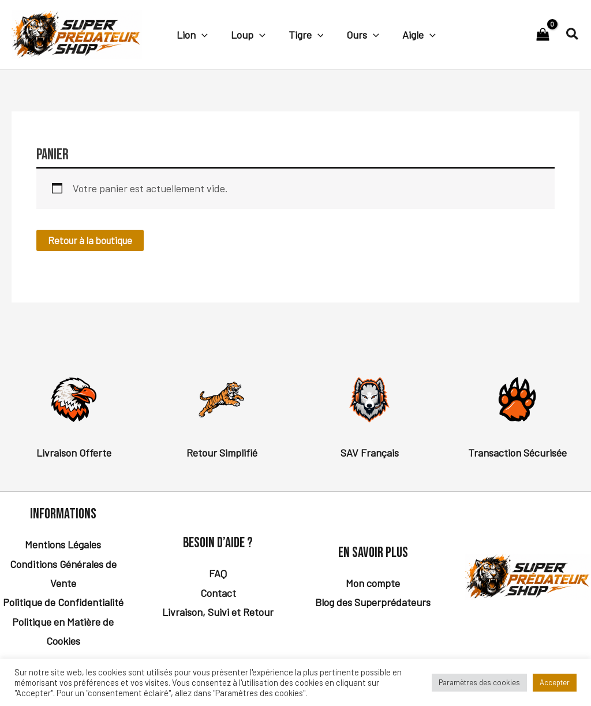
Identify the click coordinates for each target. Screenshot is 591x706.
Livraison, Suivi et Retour (218, 612)
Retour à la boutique (93, 240)
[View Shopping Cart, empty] (543, 35)
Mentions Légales (63, 545)
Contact (218, 593)
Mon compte (373, 583)
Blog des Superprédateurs (373, 602)
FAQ (218, 573)
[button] (200, 34)
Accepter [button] (555, 682)
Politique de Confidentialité (63, 602)
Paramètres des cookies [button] (479, 682)
